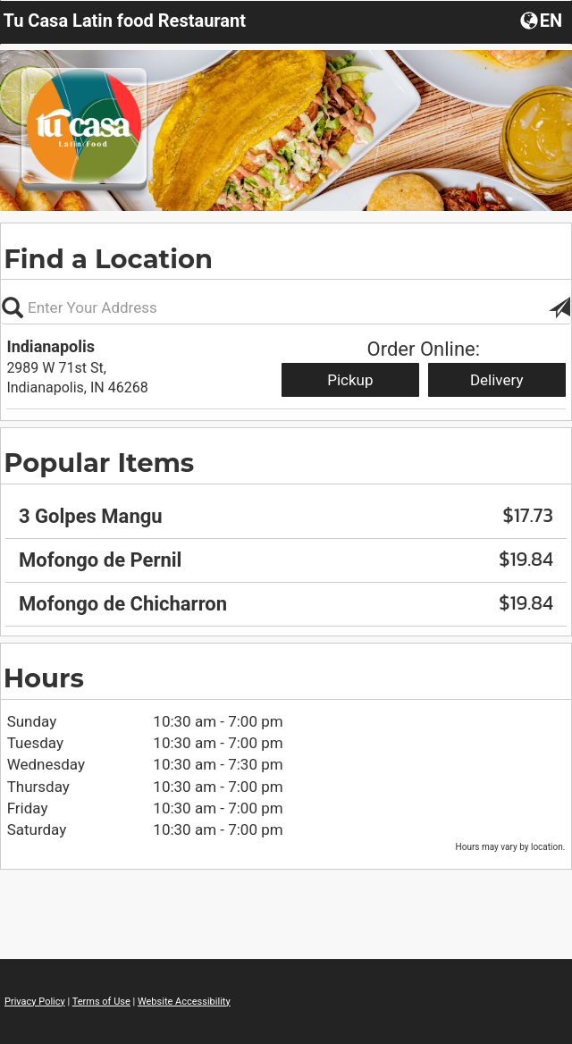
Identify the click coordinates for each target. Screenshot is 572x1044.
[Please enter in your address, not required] (286, 307)
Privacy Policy (34, 1001)
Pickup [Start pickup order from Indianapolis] (350, 380)
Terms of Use (101, 1001)
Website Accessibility (184, 1001)
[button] (542, 19)
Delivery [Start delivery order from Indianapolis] (497, 380)
